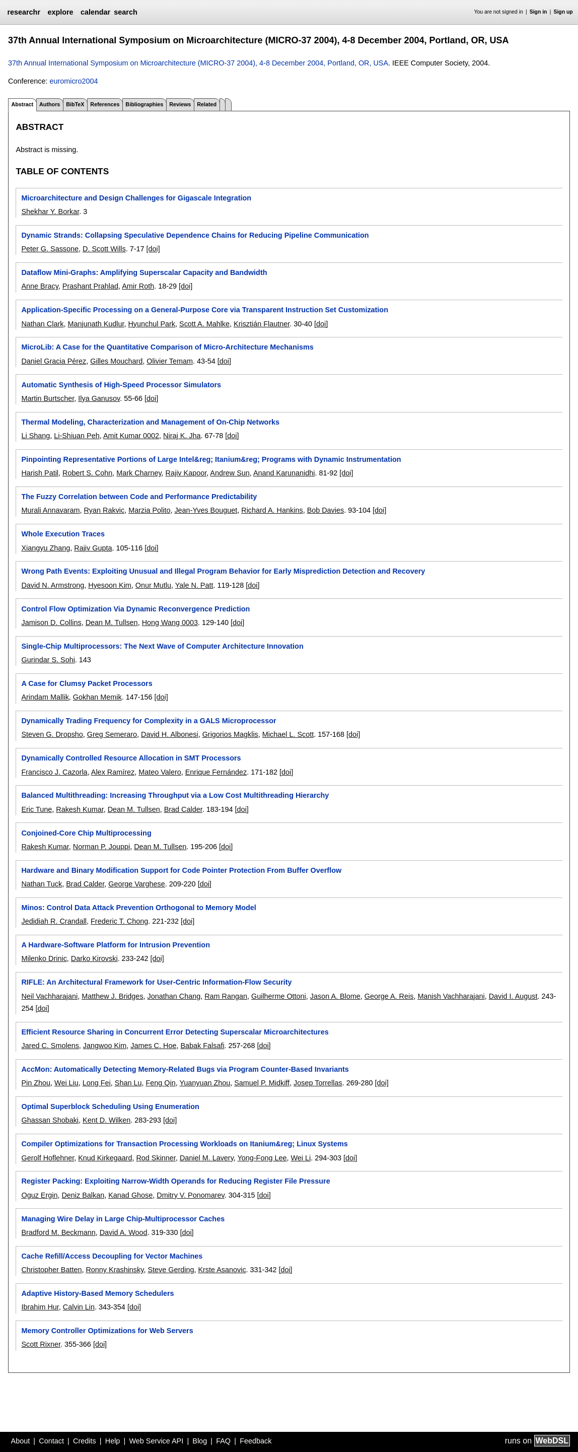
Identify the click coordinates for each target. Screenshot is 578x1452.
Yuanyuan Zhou (204, 1083)
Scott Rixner (40, 1344)
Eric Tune (36, 809)
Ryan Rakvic (104, 510)
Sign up (563, 12)
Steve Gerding (171, 1270)
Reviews (180, 104)
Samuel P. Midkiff (262, 1083)
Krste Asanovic (222, 1270)
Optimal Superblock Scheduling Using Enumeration (110, 1106)
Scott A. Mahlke (204, 324)
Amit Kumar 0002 (131, 436)
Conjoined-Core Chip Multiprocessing (86, 833)
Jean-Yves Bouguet (205, 510)
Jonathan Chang (174, 996)
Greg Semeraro (112, 734)
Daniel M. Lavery (207, 1158)
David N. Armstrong (52, 585)
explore (60, 12)
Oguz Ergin (39, 1195)
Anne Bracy (39, 286)
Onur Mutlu (153, 585)
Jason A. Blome (335, 996)
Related (206, 104)
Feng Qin (160, 1083)
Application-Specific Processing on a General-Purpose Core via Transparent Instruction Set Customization (204, 310)
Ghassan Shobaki (50, 1120)
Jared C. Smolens (50, 1046)
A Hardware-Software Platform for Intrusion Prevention (115, 945)
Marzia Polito (149, 510)
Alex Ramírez (112, 772)
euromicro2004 (73, 81)
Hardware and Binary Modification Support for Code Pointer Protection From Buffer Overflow (181, 870)
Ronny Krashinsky (114, 1270)
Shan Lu (128, 1083)
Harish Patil (39, 473)
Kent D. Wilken (106, 1120)
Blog (199, 1441)
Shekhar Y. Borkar (50, 212)
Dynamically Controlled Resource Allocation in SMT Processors (131, 758)
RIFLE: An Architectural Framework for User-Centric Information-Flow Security (156, 982)
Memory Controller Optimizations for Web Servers (107, 1331)
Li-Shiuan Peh (76, 436)
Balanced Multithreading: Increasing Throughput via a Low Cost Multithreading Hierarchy (175, 795)
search (125, 12)
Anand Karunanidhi (284, 473)
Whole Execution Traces (63, 534)
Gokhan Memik (97, 697)
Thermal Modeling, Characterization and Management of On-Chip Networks (150, 422)
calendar (95, 12)
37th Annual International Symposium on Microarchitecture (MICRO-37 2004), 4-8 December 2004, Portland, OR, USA (198, 63)
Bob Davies (325, 510)
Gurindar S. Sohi (48, 660)
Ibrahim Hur (39, 1307)
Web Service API (156, 1441)
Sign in (538, 12)
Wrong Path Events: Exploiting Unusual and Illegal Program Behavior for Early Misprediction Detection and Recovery (223, 571)
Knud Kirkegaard (105, 1158)
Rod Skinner (155, 1158)
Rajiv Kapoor (186, 473)
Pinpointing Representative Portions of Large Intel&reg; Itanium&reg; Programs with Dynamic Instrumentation (211, 459)
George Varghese (136, 884)
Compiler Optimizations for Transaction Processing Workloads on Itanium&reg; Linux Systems (184, 1144)
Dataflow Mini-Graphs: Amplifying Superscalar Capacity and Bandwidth (144, 272)
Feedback (255, 1441)
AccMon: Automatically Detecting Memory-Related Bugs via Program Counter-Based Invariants (184, 1069)
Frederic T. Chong (119, 921)
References (104, 104)
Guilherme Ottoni (278, 996)
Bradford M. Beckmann (58, 1232)
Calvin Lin (79, 1307)
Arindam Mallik (44, 697)
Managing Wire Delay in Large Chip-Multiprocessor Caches (123, 1219)
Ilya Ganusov (99, 398)
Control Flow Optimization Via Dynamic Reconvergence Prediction (135, 609)
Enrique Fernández (216, 772)
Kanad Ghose (130, 1195)
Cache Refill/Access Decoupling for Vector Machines (111, 1256)
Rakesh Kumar (79, 809)
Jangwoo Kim (104, 1046)
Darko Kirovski (94, 958)
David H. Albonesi (169, 734)
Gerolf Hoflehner (47, 1158)
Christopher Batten (51, 1270)
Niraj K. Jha (181, 436)
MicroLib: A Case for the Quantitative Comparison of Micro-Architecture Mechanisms (167, 347)
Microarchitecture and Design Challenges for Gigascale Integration (136, 198)
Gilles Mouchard (116, 361)
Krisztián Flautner (262, 324)
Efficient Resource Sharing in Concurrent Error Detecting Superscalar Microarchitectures (174, 1032)
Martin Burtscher (47, 398)
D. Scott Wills (104, 249)
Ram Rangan (225, 996)
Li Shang (35, 436)
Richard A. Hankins (272, 510)
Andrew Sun (229, 473)
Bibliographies (144, 104)
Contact (51, 1441)
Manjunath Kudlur (95, 324)
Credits (84, 1441)
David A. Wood (124, 1232)
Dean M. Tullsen (112, 622)
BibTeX (75, 104)
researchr (23, 12)
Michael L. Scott (288, 734)
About (20, 1441)
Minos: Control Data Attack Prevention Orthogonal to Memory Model (138, 908)
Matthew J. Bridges (112, 996)
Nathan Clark (42, 324)
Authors (49, 104)
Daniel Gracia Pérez (53, 361)
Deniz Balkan (82, 1195)
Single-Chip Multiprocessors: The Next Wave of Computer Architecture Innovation (162, 646)
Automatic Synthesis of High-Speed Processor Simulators (121, 385)
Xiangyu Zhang (45, 548)
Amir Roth (138, 286)
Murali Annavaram (50, 510)
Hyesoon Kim (109, 585)
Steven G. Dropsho (52, 734)
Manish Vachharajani (450, 996)
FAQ (223, 1441)
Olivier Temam (170, 361)
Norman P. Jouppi (101, 847)
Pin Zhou (35, 1083)
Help (112, 1441)
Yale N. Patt (194, 585)
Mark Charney (138, 473)
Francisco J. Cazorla (54, 772)
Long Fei (97, 1083)
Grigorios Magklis (230, 734)
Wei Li (301, 1158)
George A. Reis (389, 996)
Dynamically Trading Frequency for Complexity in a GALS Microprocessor (148, 721)
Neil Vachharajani (49, 996)
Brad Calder (183, 809)
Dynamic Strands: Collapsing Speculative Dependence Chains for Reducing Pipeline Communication (195, 235)
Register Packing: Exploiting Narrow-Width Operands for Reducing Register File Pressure (175, 1181)
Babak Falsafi (202, 1046)
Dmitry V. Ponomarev (190, 1195)
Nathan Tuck (41, 884)
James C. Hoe (153, 1046)
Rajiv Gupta (93, 548)
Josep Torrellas (318, 1083)
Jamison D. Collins (51, 622)
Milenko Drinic (43, 958)
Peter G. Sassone (50, 249)
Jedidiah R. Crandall (54, 921)
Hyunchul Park (151, 324)
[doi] (153, 249)
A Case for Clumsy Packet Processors (86, 683)
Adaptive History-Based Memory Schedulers (97, 1293)
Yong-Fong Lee (262, 1158)
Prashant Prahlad (90, 286)
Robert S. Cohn (87, 473)
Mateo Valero (159, 772)
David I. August (513, 996)
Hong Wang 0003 (170, 622)
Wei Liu (66, 1083)
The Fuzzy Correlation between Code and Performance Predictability (139, 497)
